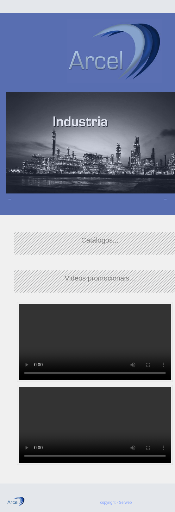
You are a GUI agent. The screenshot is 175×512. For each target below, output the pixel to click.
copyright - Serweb (116, 502)
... (9, 197)
